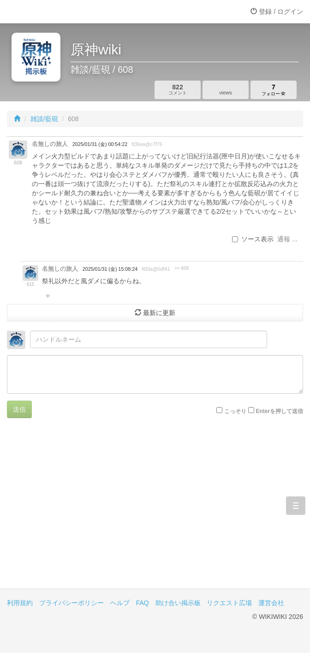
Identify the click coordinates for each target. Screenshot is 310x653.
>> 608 (181, 268)
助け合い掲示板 (178, 602)
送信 (19, 409)
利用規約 (20, 602)
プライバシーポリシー (71, 602)
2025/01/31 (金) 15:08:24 (110, 269)
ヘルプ (120, 602)
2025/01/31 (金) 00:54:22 (99, 144)
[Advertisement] (155, 510)
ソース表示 (253, 239)
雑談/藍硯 (44, 118)
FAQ (142, 602)
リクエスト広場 (229, 602)
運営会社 (271, 602)
